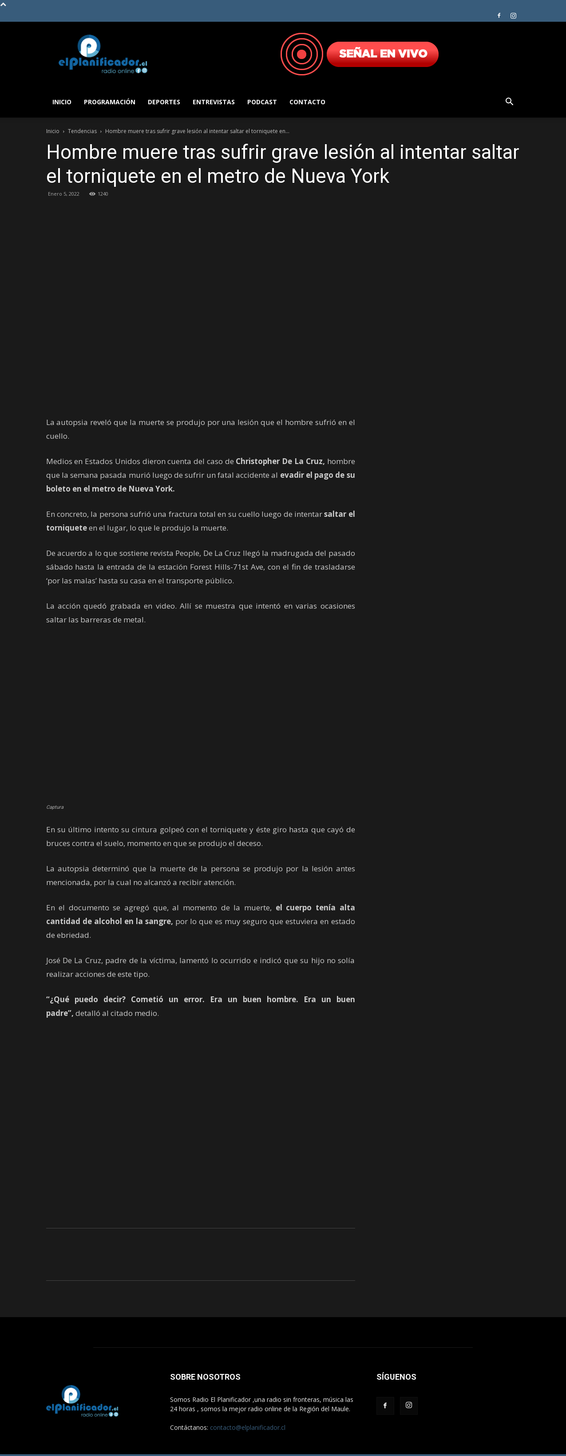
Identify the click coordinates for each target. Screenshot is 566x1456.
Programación (109, 102)
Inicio (61, 102)
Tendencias (82, 131)
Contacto (307, 102)
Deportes (164, 102)
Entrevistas (214, 102)
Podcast (262, 102)
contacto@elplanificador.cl (247, 1427)
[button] (509, 102)
